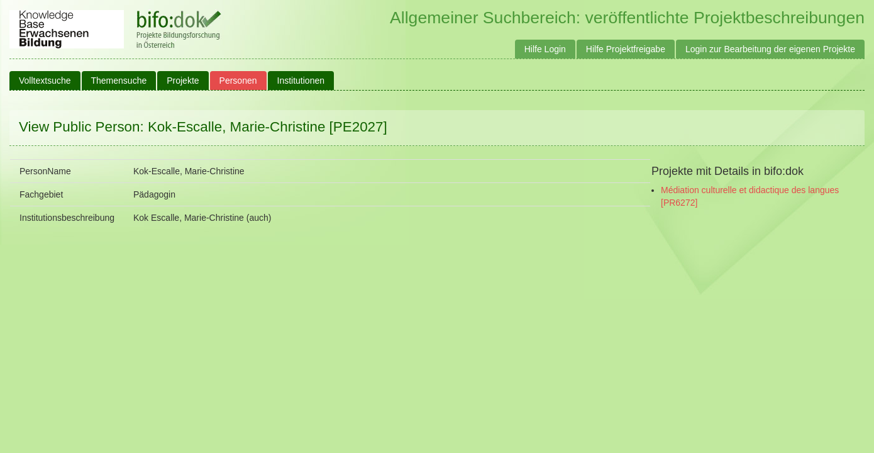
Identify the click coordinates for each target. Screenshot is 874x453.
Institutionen (301, 81)
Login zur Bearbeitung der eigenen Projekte (770, 49)
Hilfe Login (545, 49)
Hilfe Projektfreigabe (625, 49)
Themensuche (119, 81)
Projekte (183, 81)
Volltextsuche (45, 81)
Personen (238, 81)
